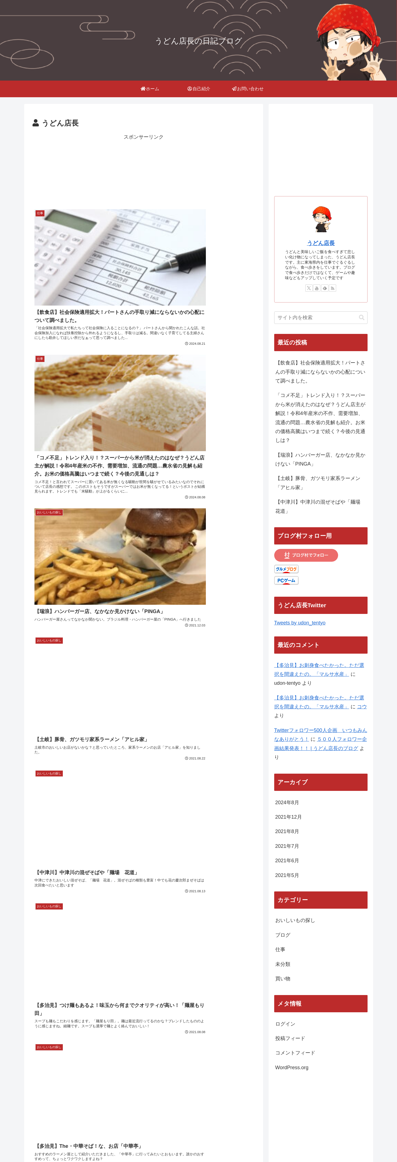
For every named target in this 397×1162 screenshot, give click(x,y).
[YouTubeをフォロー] (316, 288)
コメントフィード (295, 1053)
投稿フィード (290, 1038)
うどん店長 (321, 243)
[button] (362, 317)
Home (277, 1145)
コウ (362, 706)
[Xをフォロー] (309, 288)
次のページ (143, 696)
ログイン (285, 1024)
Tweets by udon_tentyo (300, 623)
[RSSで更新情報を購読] (332, 288)
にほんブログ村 (314, 1116)
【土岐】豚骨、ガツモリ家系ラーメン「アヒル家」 (317, 483)
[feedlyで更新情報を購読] (324, 288)
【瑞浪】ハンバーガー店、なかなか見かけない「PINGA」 (320, 459)
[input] (321, 317)
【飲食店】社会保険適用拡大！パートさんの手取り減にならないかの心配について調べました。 (320, 372)
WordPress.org (292, 1067)
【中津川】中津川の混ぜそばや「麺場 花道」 (320, 506)
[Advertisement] (144, 169)
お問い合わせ (353, 1145)
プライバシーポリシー (312, 1145)
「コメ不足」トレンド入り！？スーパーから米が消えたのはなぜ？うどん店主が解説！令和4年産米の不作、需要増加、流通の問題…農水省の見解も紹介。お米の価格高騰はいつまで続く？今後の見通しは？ (320, 418)
